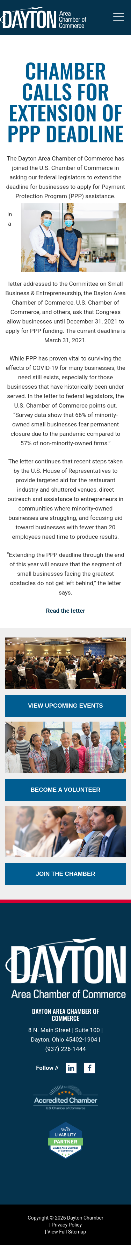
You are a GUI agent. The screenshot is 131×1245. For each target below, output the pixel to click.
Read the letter (65, 610)
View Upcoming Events (65, 705)
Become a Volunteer (66, 789)
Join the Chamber (65, 874)
